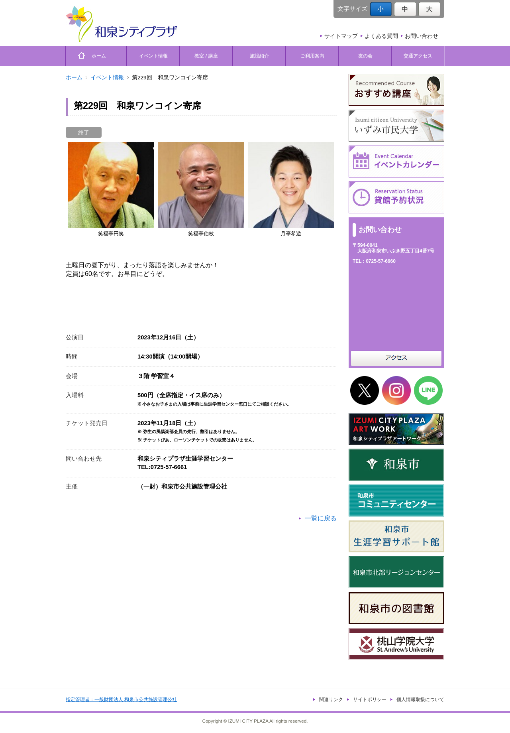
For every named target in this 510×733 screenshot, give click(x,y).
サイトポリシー (369, 699)
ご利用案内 (312, 55)
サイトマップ (341, 36)
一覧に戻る (321, 518)
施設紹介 (259, 55)
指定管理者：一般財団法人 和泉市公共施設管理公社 (121, 699)
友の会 (365, 55)
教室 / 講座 (206, 55)
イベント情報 (153, 55)
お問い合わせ (421, 36)
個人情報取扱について (420, 699)
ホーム (96, 55)
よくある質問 (381, 36)
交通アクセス (418, 55)
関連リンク (331, 699)
